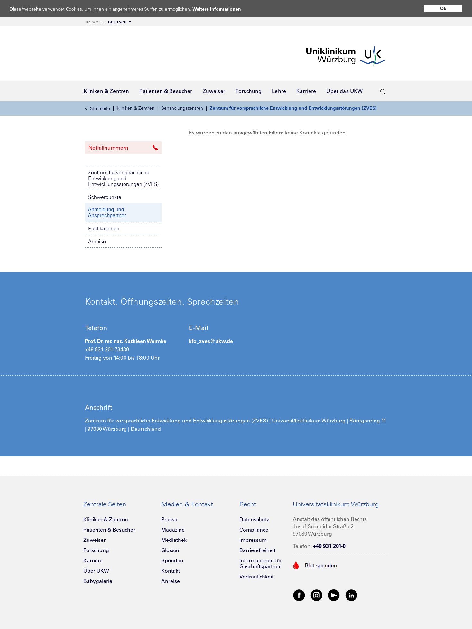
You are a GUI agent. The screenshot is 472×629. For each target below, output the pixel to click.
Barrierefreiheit (257, 550)
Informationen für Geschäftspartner (260, 563)
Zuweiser (94, 540)
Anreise (97, 241)
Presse (169, 519)
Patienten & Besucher (109, 529)
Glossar (170, 550)
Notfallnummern (123, 148)
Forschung (96, 550)
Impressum (253, 540)
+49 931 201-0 (329, 546)
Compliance (253, 529)
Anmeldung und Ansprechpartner (107, 212)
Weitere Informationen (223, 9)
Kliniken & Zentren (135, 108)
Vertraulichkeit (256, 576)
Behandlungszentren (182, 108)
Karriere (93, 560)
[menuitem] (107, 21)
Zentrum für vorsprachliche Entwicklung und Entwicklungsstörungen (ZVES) (293, 108)
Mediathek (174, 540)
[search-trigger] (383, 91)
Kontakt (170, 571)
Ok (443, 8)
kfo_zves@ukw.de (211, 341)
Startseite (97, 108)
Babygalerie (97, 581)
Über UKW (96, 571)
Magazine (173, 529)
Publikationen (103, 228)
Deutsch (106, 22)
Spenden (172, 560)
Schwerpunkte (104, 197)
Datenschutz (254, 519)
